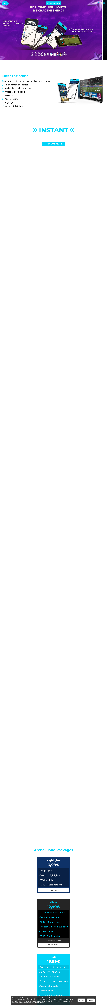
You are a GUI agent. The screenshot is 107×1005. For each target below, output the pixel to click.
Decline (91, 1000)
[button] (41, 54)
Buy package (53, 3)
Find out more (53, 144)
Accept (81, 1000)
